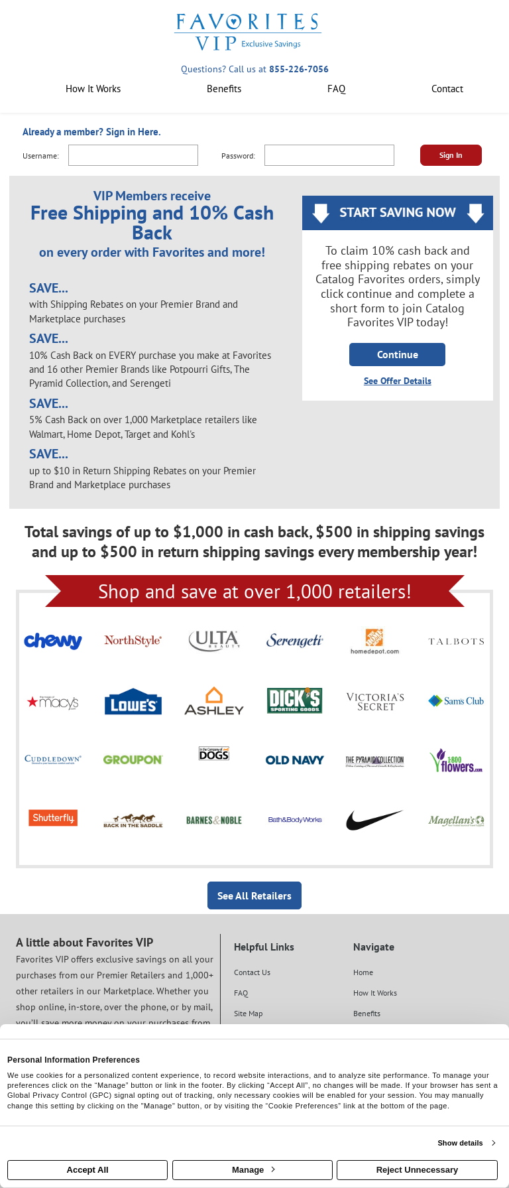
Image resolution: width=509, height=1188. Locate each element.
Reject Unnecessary (417, 1170)
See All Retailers (254, 895)
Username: (41, 156)
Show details (459, 1143)
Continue (397, 354)
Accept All (88, 1170)
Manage (253, 1170)
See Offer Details (397, 381)
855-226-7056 (299, 69)
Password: (238, 156)
